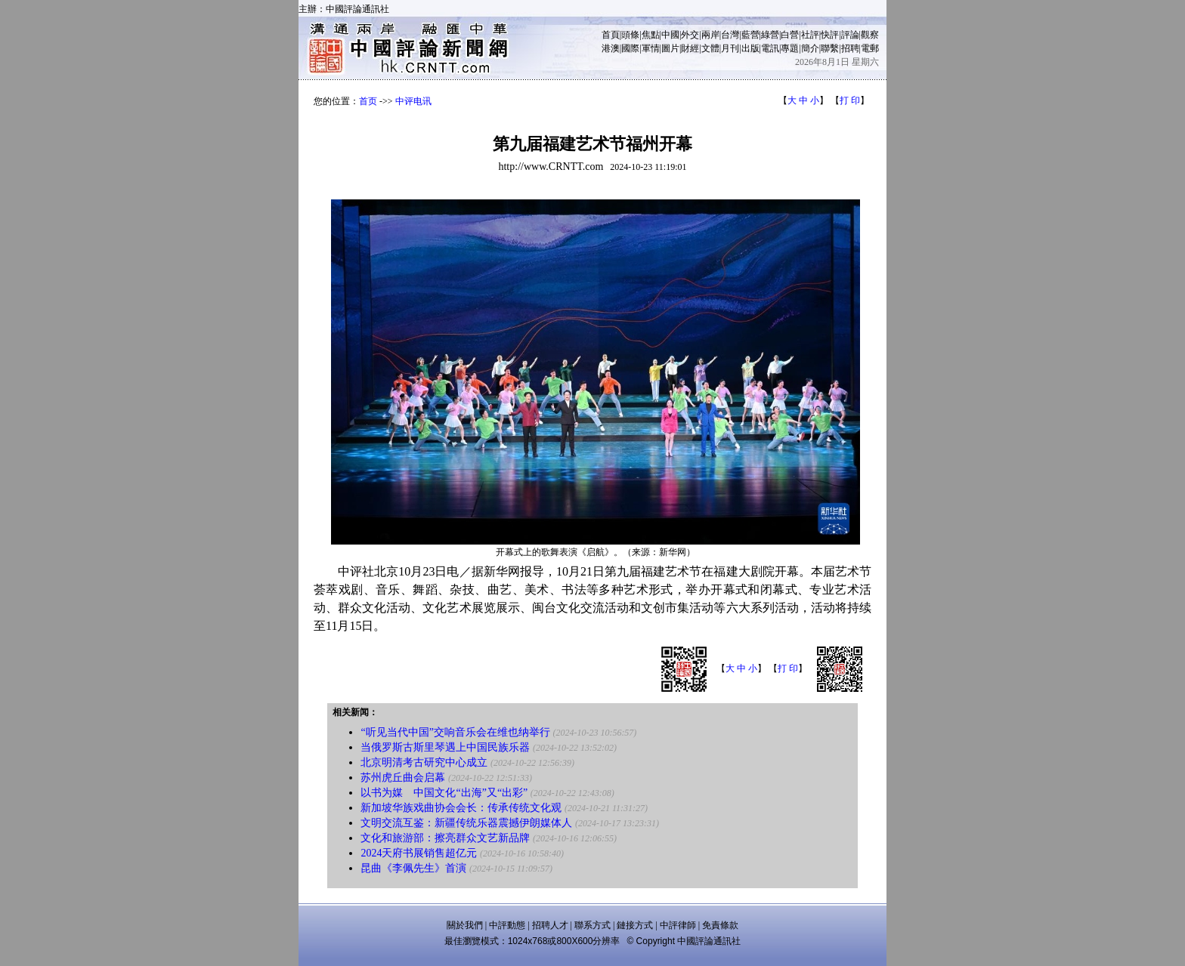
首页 (368, 101)
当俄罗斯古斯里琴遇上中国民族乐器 (445, 747)
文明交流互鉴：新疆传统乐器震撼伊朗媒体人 (466, 823)
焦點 (651, 34)
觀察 (870, 34)
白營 (790, 34)
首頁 (611, 34)
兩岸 (710, 34)
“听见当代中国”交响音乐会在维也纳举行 (454, 732)
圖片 (670, 48)
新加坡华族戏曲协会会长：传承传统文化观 (461, 807)
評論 (850, 34)
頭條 (630, 34)
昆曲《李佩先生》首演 (413, 868)
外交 (690, 34)
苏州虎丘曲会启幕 (402, 777)
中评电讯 (413, 101)
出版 (750, 48)
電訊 (770, 48)
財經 (690, 48)
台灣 (730, 34)
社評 (810, 34)
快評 (830, 34)
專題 (790, 48)
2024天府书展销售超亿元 (418, 853)
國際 (630, 48)
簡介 (810, 48)
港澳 (611, 48)
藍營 (750, 34)
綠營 (770, 34)
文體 (710, 48)
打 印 (850, 100)
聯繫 (830, 48)
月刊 (730, 48)
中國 (670, 34)
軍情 (651, 48)
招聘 (850, 48)
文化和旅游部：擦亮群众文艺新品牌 (445, 838)
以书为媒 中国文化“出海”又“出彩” (444, 792)
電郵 (870, 48)
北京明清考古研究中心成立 (423, 762)
